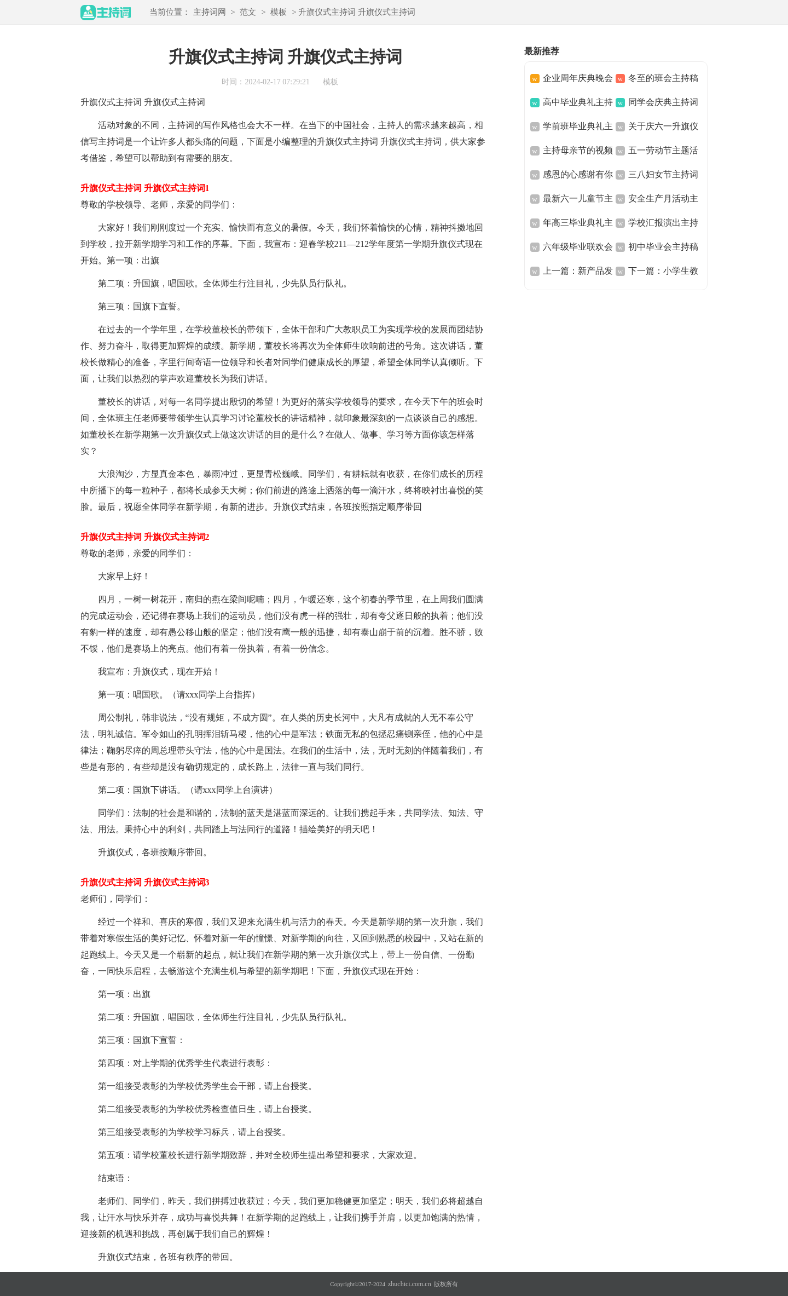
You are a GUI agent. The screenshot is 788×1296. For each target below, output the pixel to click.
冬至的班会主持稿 (663, 78)
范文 (248, 12)
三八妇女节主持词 (663, 174)
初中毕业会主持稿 (663, 246)
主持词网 (209, 12)
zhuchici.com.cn (409, 1284)
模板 (278, 12)
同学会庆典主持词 (663, 102)
